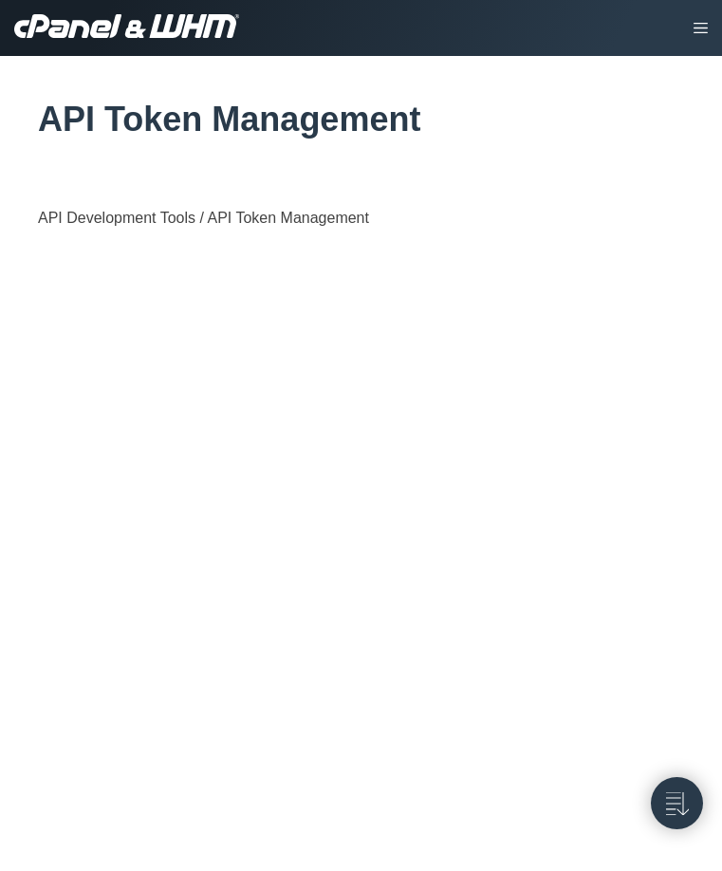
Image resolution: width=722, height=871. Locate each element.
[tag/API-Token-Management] (27, 119)
